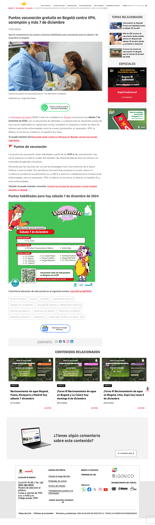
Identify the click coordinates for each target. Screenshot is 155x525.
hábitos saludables (20, 317)
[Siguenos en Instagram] (100, 496)
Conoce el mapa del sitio (59, 483)
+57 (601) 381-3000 (30, 490)
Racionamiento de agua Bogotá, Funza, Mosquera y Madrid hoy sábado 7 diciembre (29, 401)
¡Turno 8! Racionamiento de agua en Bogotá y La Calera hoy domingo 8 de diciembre (76, 401)
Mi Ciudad (20, 15)
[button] (56, 349)
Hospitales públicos (20, 323)
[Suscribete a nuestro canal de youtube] (106, 496)
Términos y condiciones (66, 520)
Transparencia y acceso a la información (60, 498)
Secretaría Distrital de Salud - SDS (66, 323)
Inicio (10, 15)
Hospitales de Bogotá (44, 317)
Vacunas (44, 305)
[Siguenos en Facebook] (84, 496)
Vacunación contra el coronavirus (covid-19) (59, 311)
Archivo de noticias (56, 492)
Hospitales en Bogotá (69, 317)
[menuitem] (46, 8)
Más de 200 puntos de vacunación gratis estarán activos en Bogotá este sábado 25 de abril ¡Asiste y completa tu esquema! (133, 45)
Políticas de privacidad (43, 520)
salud (33, 305)
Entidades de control (57, 487)
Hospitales (39, 323)
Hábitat (14, 392)
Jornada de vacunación (21, 311)
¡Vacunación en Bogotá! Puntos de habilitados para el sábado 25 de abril (134, 32)
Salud (29, 15)
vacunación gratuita (63, 305)
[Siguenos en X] (95, 496)
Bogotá (67, 123)
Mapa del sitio (25, 520)
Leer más (47, 415)
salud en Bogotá (18, 305)
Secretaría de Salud (21, 123)
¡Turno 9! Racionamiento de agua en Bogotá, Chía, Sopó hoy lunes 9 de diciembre (124, 401)
